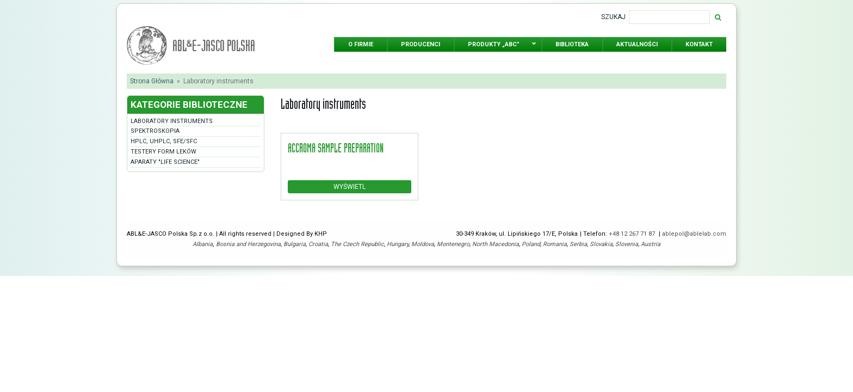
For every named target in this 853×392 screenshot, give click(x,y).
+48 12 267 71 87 (633, 233)
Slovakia (601, 244)
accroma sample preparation (336, 147)
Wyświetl (349, 187)
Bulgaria (294, 244)
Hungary (398, 244)
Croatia (318, 244)
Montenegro (453, 244)
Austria (650, 244)
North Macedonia (495, 244)
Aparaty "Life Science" (165, 162)
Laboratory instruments (172, 121)
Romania (555, 244)
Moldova (422, 244)
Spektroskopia (155, 130)
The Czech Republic (357, 244)
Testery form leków (163, 151)
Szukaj (613, 17)
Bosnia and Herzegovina (248, 244)
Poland (531, 244)
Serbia (578, 244)
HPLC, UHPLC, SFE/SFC (164, 141)
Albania (203, 244)
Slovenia (626, 244)
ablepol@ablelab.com (694, 233)
